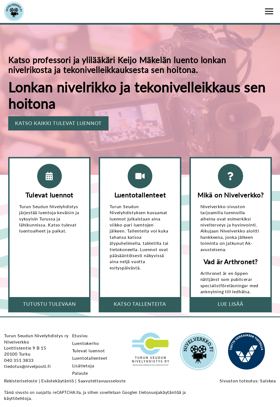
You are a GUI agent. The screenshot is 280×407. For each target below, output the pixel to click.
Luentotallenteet (89, 358)
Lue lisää (230, 304)
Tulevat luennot (88, 350)
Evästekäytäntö (57, 380)
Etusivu (80, 335)
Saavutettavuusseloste (102, 380)
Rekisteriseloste (20, 380)
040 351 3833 (19, 360)
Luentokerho (85, 343)
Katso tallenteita (140, 304)
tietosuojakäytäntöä (160, 392)
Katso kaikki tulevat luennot (58, 123)
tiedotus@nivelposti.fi (27, 366)
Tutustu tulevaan (49, 304)
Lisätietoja (83, 365)
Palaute (80, 373)
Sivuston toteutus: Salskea (248, 380)
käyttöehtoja (17, 398)
